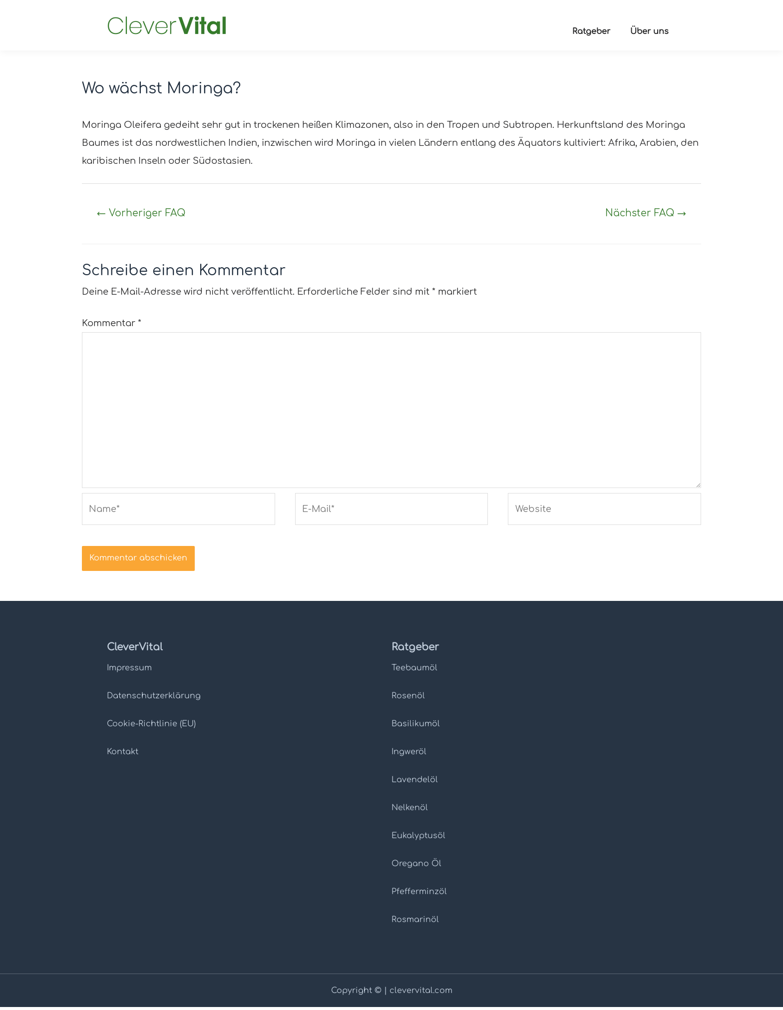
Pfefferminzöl (419, 894)
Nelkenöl (410, 810)
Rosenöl (408, 698)
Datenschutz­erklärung (154, 698)
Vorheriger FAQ (142, 213)
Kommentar (111, 324)
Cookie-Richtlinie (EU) (151, 726)
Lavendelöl (415, 782)
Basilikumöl (416, 726)
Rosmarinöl (415, 922)
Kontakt (122, 754)
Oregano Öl (416, 866)
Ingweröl (409, 754)
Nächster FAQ (645, 213)
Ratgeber (591, 31)
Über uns (649, 31)
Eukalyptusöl (418, 838)
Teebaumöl (414, 670)
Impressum (129, 670)
